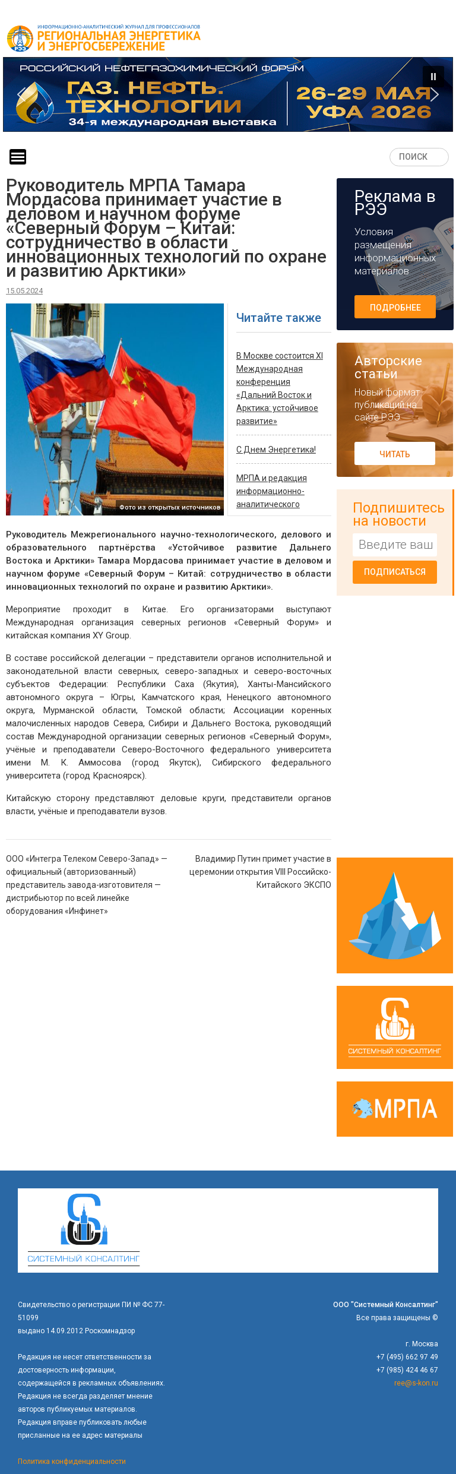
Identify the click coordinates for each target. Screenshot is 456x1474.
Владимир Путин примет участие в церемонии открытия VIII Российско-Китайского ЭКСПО (260, 872)
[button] (228, 94)
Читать (394, 454)
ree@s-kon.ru (416, 1383)
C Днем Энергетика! (276, 449)
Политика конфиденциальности (72, 1461)
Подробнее (395, 307)
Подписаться (395, 572)
